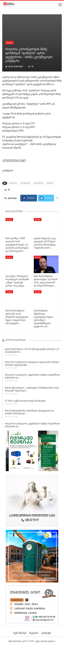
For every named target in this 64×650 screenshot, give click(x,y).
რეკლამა (33, 633)
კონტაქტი (46, 633)
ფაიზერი (50, 183)
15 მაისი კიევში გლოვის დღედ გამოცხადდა (25, 401)
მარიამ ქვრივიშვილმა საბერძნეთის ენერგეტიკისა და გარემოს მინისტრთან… (29, 413)
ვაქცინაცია (13, 183)
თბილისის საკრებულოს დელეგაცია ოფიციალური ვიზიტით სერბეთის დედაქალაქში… (32, 364)
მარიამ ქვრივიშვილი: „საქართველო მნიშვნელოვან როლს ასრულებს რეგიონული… (32, 390)
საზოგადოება (38, 183)
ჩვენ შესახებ (19, 633)
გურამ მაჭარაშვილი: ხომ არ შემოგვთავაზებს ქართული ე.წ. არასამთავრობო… (32, 351)
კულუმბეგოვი (25, 183)
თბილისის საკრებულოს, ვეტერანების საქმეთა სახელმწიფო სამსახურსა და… (32, 377)
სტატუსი (9, 42)
